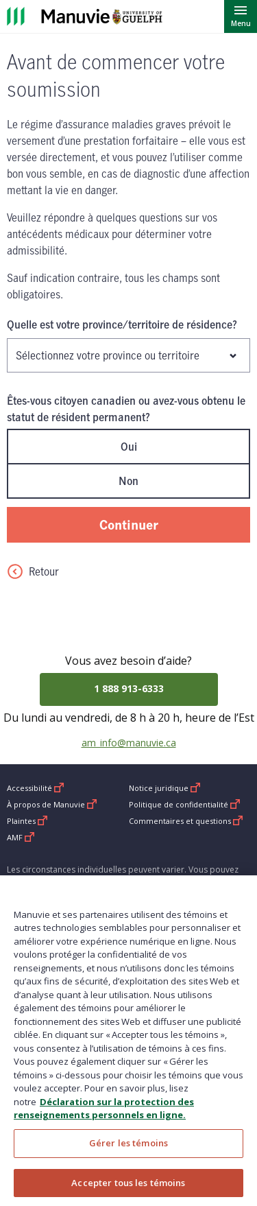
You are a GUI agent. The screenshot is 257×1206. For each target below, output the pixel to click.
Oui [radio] (129, 446)
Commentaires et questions (186, 821)
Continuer (128, 524)
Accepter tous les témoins (128, 1190)
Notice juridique (165, 788)
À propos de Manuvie (52, 804)
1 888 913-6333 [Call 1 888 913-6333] (129, 688)
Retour (33, 571)
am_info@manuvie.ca (129, 742)
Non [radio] (128, 480)
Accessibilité (35, 788)
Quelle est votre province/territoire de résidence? (122, 324)
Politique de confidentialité (185, 804)
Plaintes (27, 821)
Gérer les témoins (128, 1150)
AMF (21, 837)
